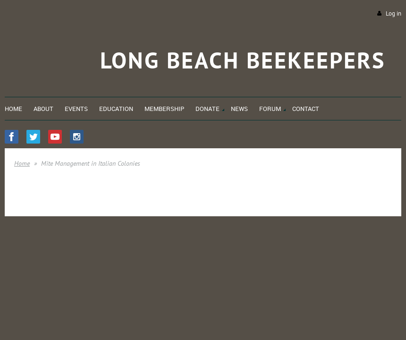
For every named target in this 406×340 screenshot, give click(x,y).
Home (22, 163)
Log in (393, 13)
